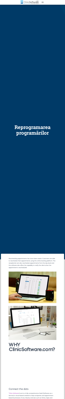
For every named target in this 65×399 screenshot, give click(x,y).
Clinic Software (14, 393)
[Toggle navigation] (42, 2)
